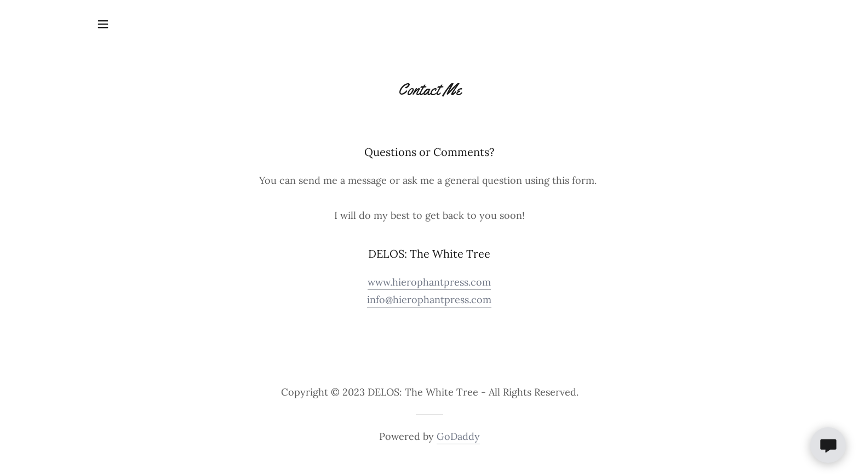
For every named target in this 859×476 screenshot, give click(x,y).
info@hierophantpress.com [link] (429, 299)
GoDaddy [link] (458, 436)
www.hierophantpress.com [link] (429, 282)
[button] (103, 24)
